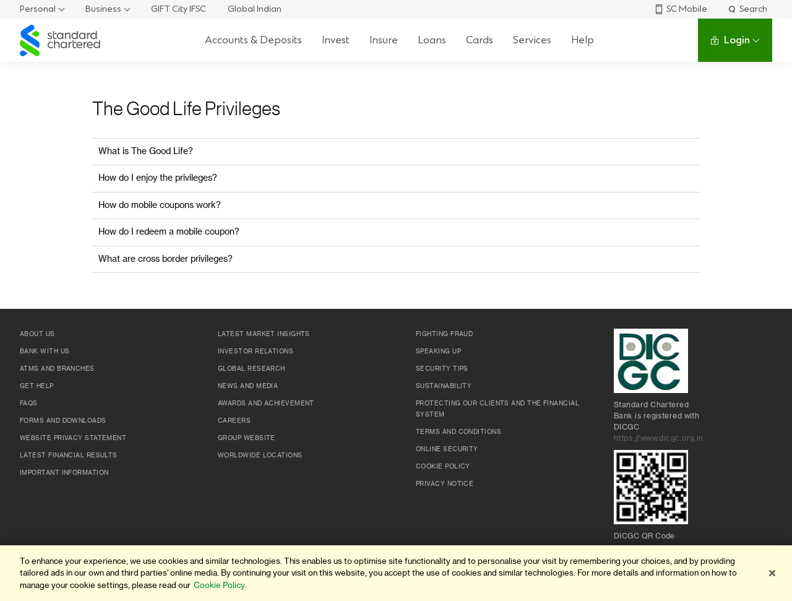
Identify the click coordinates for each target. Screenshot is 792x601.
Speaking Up (438, 351)
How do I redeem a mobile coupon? (168, 232)
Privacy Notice (444, 484)
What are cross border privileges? (165, 259)
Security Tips (442, 369)
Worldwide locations (260, 455)
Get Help (37, 386)
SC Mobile (680, 9)
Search (747, 9)
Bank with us (44, 351)
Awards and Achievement (266, 403)
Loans (432, 39)
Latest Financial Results (69, 455)
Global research (251, 369)
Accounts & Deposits (253, 39)
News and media (248, 386)
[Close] (772, 573)
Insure (383, 39)
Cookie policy (443, 467)
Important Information (64, 473)
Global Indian (255, 9)
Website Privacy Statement (73, 438)
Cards (479, 39)
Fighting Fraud (444, 334)
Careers (234, 421)
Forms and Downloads (63, 421)
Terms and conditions (458, 432)
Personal (38, 9)
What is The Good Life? (145, 151)
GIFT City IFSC (178, 9)
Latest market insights (264, 334)
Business (103, 9)
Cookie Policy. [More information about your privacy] (220, 585)
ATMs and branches (57, 369)
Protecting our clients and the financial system (497, 409)
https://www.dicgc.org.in (659, 438)
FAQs (29, 403)
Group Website (246, 438)
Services (532, 39)
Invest (336, 39)
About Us (37, 334)
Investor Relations (255, 351)
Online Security (447, 449)
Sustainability (443, 386)
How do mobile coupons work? (159, 205)
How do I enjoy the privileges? (157, 178)
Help (582, 39)
